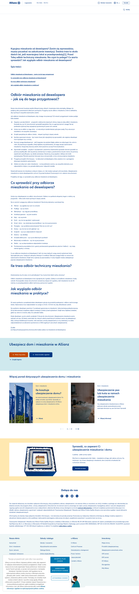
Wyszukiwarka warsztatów (48, 546)
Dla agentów (106, 565)
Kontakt (127, 590)
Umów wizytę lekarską (47, 554)
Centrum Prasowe (76, 546)
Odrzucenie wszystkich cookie (60, 570)
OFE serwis (105, 554)
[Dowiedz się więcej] (80, 468)
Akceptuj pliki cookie (60, 560)
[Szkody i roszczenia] (105, 3)
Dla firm (46, 3)
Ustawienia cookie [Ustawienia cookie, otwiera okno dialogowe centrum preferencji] (60, 578)
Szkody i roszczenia (46, 543)
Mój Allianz (105, 568)
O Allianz (74, 543)
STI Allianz (105, 561)
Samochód (12, 543)
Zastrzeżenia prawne (77, 590)
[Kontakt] (126, 3)
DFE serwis (105, 557)
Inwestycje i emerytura (16, 554)
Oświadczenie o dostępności (80, 550)
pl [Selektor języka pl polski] (117, 3)
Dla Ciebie (39, 3)
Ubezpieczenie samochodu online (112, 550)
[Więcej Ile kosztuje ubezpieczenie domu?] (39, 418)
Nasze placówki (76, 557)
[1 (11, 330)
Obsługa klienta (45, 550)
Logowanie (28, 3)
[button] (126, 10)
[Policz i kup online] (18, 354)
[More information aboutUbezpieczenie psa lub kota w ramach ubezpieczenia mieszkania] (104, 418)
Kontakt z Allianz (76, 561)
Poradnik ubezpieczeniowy (110, 546)
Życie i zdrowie (14, 550)
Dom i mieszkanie (14, 546)
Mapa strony (106, 543)
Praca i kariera (75, 554)
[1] (64, 54)
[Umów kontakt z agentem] (40, 354)
